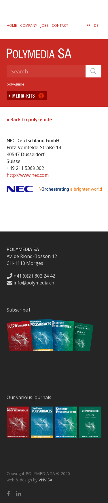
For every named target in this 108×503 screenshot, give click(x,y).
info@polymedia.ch (30, 283)
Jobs (44, 25)
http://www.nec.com (28, 175)
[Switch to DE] (96, 25)
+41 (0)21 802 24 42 (31, 276)
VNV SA (45, 480)
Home (12, 25)
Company (28, 25)
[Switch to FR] (88, 25)
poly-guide (15, 84)
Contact (60, 25)
